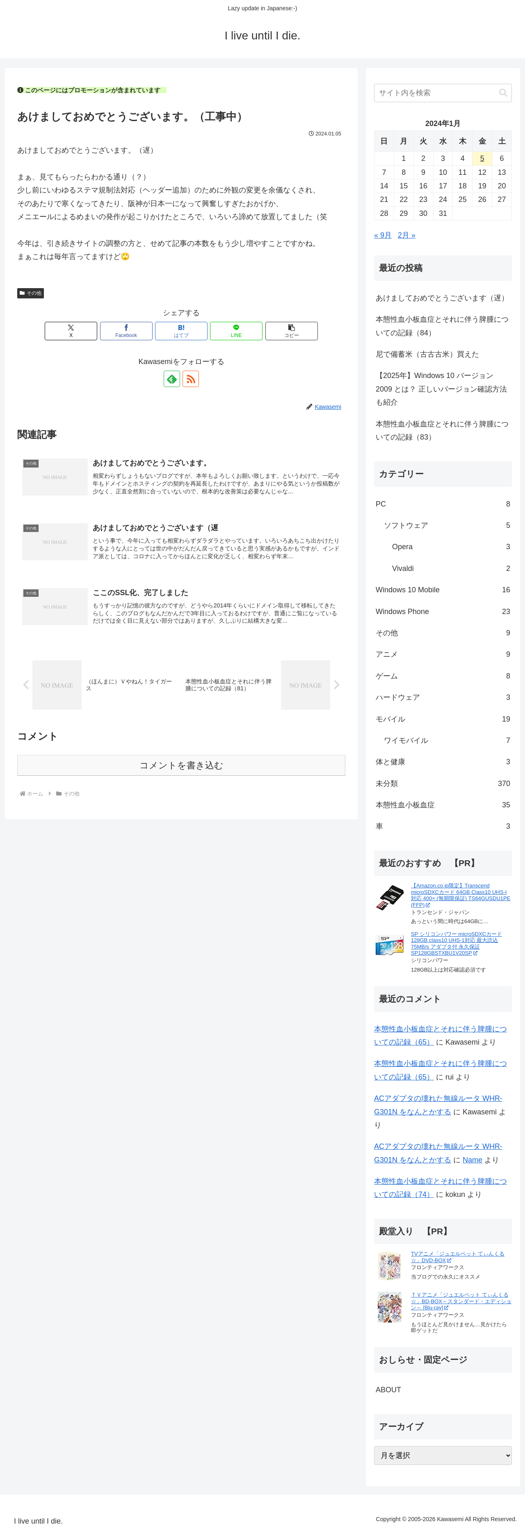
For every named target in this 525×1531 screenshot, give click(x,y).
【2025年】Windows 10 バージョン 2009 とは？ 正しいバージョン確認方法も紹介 (441, 388)
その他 (30, 293)
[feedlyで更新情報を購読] (172, 379)
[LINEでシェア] (236, 331)
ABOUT (388, 1390)
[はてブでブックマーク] (181, 331)
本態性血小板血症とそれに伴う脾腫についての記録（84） (442, 326)
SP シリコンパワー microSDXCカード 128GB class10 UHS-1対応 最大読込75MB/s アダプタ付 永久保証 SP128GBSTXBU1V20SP (456, 943)
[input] (443, 93)
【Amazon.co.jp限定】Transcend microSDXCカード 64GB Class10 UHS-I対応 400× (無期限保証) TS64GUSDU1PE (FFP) (460, 895)
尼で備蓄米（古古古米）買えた (427, 354)
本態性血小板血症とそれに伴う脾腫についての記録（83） (442, 430)
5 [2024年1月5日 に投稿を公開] (482, 158)
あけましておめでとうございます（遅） (442, 298)
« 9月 (383, 235)
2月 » (406, 235)
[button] (291, 331)
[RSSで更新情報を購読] (191, 379)
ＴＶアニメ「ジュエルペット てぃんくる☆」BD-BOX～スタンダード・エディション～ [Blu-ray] (461, 1301)
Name (472, 1160)
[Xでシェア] (71, 331)
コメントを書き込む (181, 765)
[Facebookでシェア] (126, 331)
